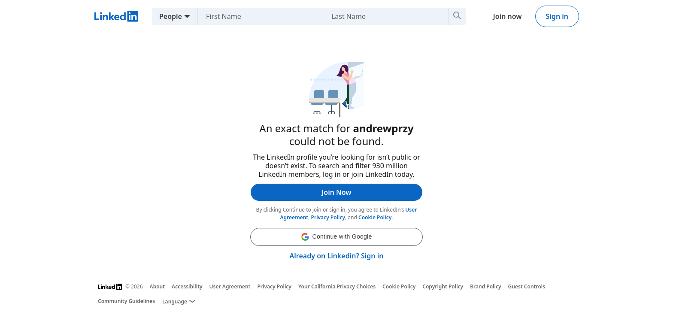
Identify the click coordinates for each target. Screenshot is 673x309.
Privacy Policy (328, 217)
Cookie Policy (374, 217)
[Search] (457, 16)
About (157, 286)
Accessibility (187, 286)
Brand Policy (485, 286)
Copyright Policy (442, 286)
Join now (507, 16)
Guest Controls (527, 286)
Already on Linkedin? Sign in (337, 256)
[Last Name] (382, 16)
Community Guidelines (126, 301)
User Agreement (230, 286)
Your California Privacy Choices (337, 286)
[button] (336, 236)
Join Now (336, 192)
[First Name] (257, 16)
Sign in (557, 16)
